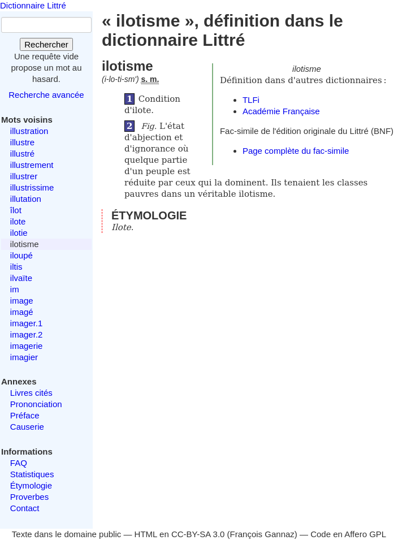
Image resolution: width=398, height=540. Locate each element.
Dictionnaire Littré (33, 5)
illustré (22, 153)
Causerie (27, 426)
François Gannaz (262, 534)
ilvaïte (21, 278)
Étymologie (31, 485)
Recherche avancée (46, 95)
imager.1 (26, 323)
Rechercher (46, 44)
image (21, 300)
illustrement (32, 165)
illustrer (23, 176)
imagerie (26, 346)
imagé (21, 312)
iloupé (21, 255)
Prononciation (36, 404)
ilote (18, 221)
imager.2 (26, 334)
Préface (25, 415)
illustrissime (32, 187)
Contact (25, 508)
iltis (16, 266)
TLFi (251, 100)
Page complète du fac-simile (296, 150)
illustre (22, 142)
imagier (24, 357)
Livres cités (31, 393)
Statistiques (32, 474)
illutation (25, 199)
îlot (15, 210)
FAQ (18, 463)
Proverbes (29, 497)
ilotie (19, 232)
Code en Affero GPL (348, 534)
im (14, 289)
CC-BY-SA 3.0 (198, 534)
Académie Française (281, 111)
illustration (29, 131)
